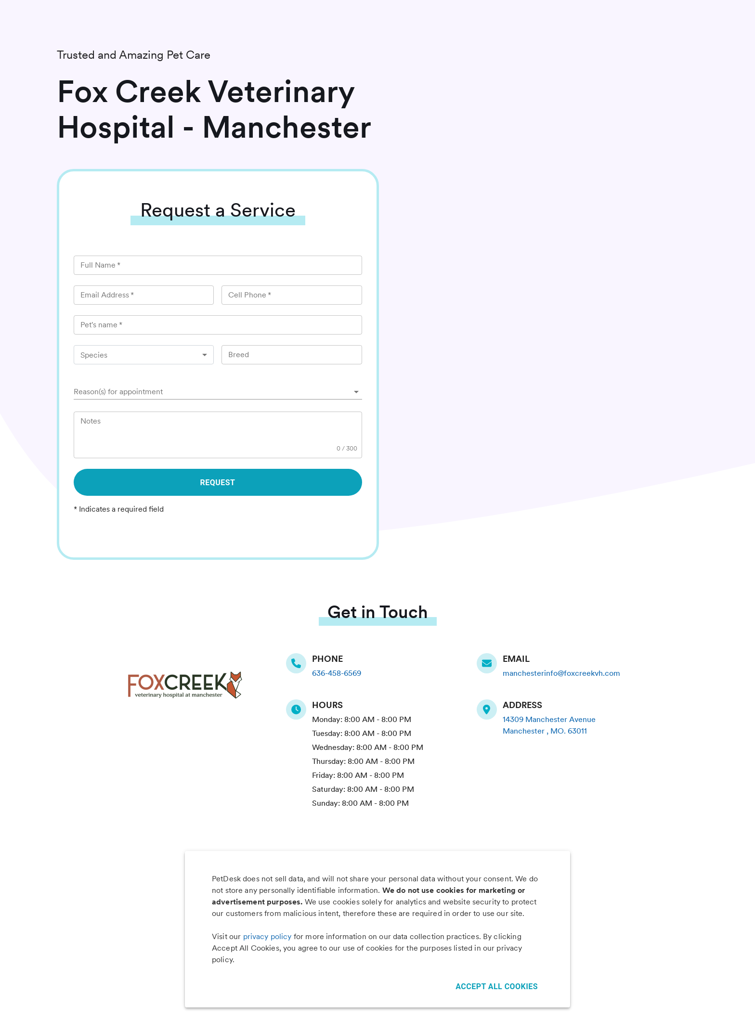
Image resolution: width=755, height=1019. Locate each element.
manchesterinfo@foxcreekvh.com (561, 673)
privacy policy (267, 936)
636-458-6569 (336, 673)
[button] (218, 392)
